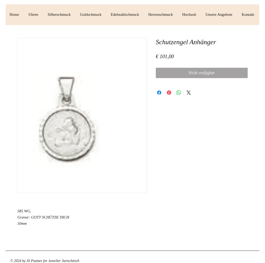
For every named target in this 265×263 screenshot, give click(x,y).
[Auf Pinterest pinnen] (169, 92)
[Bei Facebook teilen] (159, 92)
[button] (34, 14)
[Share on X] (189, 92)
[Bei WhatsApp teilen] (179, 92)
